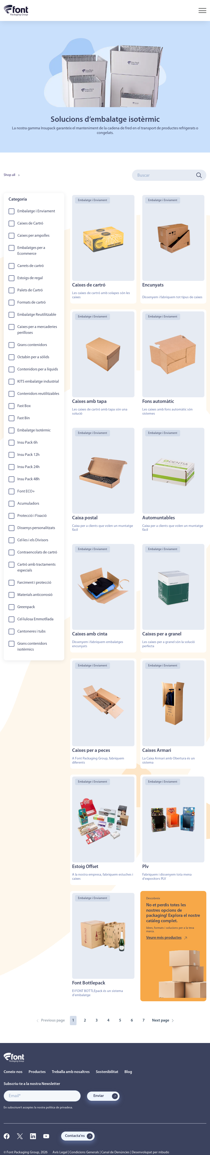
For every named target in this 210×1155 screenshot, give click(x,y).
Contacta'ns (75, 1136)
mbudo (163, 1152)
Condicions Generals (84, 1152)
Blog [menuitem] (128, 1072)
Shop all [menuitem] (9, 175)
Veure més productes (164, 938)
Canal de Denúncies (115, 1152)
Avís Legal (60, 1152)
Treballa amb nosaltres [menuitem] (71, 1072)
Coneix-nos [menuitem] (13, 1072)
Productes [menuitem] (37, 1072)
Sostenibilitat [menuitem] (107, 1072)
